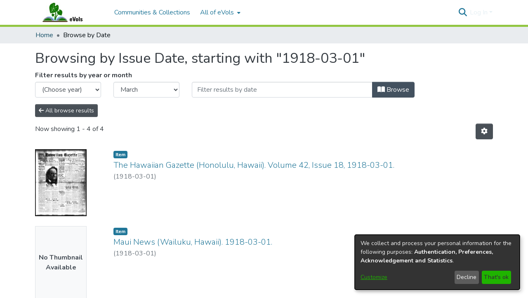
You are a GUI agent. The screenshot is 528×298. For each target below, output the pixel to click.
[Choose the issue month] (146, 90)
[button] (462, 12)
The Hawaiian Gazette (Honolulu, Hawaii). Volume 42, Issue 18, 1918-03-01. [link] (253, 165)
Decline (466, 277)
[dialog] (437, 262)
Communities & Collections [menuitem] (152, 12)
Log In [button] (479, 12)
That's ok (496, 277)
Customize (374, 277)
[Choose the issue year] (68, 90)
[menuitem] (219, 12)
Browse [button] (393, 89)
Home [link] (44, 35)
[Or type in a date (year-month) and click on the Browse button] (282, 90)
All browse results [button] (66, 110)
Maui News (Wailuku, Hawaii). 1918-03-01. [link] (192, 242)
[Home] (70, 12)
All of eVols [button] (217, 12)
